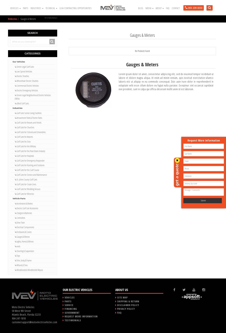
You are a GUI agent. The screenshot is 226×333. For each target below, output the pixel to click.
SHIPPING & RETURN (128, 301)
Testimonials (51, 18)
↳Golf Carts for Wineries (24, 193)
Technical (51, 8)
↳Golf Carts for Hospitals (24, 155)
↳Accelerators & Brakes (24, 203)
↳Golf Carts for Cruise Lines (25, 184)
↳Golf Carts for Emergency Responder (30, 160)
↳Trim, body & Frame (23, 260)
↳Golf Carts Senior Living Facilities (28, 113)
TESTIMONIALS (73, 320)
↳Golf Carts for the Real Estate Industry (30, 151)
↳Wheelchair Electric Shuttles (26, 81)
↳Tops (17, 255)
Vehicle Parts (19, 198)
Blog (140, 8)
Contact (176, 8)
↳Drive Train (20, 222)
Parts (25, 8)
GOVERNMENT (72, 312)
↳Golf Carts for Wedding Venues (27, 189)
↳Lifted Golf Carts (22, 103)
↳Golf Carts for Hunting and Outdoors (29, 165)
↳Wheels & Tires (21, 265)
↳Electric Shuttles (22, 76)
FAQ (168, 8)
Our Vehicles (19, 62)
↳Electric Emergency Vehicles (26, 90)
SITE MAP (122, 297)
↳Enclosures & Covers (23, 232)
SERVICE (69, 305)
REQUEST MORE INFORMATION (81, 316)
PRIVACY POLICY (126, 309)
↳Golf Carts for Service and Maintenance (31, 174)
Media (149, 8)
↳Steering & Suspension (24, 251)
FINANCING (71, 309)
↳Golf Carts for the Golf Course (27, 170)
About (160, 8)
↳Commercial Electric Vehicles (27, 85)
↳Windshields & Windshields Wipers (29, 270)
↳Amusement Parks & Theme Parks (28, 117)
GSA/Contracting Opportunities (75, 8)
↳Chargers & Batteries (23, 213)
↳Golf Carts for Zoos (23, 141)
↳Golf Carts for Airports (24, 136)
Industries (37, 8)
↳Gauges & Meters (22, 236)
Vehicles (15, 8)
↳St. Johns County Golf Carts (26, 179)
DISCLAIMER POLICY (128, 305)
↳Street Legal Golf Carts (24, 66)
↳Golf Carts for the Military (25, 146)
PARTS (68, 301)
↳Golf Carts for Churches (24, 127)
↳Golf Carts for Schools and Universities (30, 132)
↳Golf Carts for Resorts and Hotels (28, 122)
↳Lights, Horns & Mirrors (24, 241)
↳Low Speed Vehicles (23, 71)
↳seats (17, 246)
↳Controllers (20, 217)
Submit (203, 200)
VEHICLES (70, 297)
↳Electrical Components (24, 227)
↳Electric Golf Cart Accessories (26, 208)
